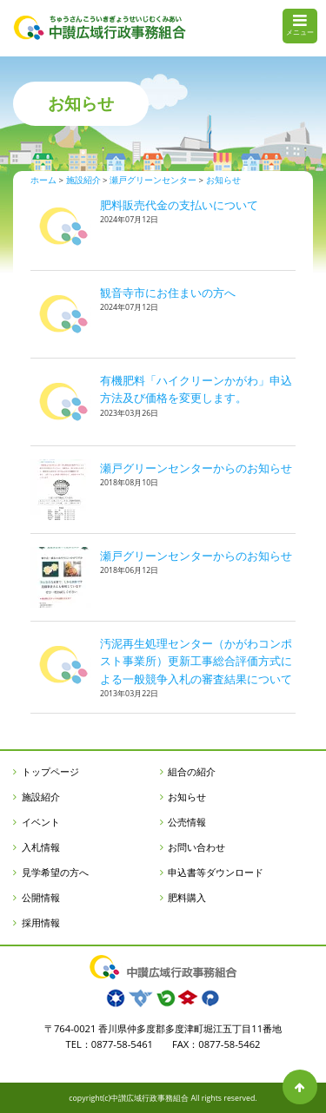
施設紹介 (41, 796)
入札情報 (41, 846)
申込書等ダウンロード (215, 872)
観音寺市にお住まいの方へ (168, 292)
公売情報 (187, 821)
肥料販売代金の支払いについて (179, 205)
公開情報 (41, 897)
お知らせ (187, 796)
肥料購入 (187, 897)
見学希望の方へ (55, 872)
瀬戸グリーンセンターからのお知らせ (196, 468)
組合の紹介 (192, 771)
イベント (41, 821)
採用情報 (41, 922)
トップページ (50, 771)
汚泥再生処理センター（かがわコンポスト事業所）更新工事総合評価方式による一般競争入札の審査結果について (196, 661)
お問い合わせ (196, 846)
